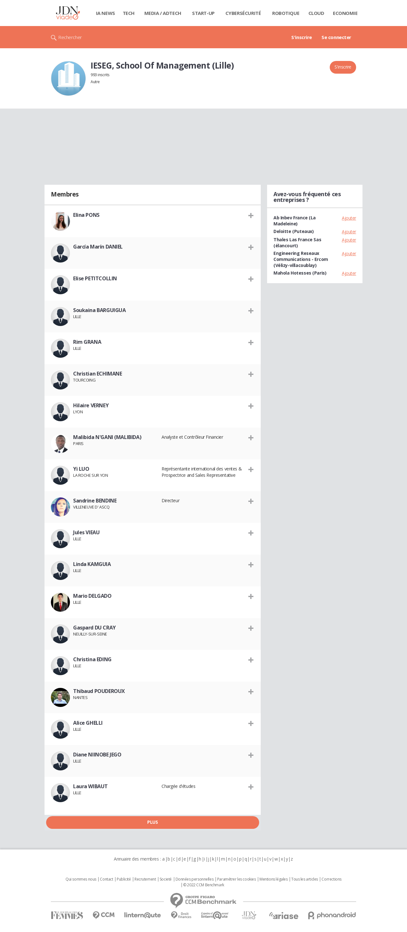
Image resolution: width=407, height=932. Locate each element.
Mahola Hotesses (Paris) (299, 273)
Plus (152, 822)
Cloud (316, 13)
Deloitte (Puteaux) (293, 231)
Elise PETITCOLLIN (95, 278)
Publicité (124, 879)
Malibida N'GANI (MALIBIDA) (107, 437)
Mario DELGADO (92, 595)
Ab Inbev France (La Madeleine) (294, 221)
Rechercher (70, 37)
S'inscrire (301, 37)
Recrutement (145, 879)
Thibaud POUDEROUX (99, 691)
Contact (106, 879)
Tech (129, 13)
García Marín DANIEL (98, 246)
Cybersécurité (243, 13)
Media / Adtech (162, 13)
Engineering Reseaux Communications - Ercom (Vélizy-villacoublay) (300, 259)
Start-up (203, 13)
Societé (166, 879)
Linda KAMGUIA (92, 564)
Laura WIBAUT (90, 786)
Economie (345, 13)
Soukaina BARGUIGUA (99, 310)
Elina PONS (86, 214)
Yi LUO (81, 468)
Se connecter (336, 37)
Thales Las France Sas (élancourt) (297, 242)
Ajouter (349, 218)
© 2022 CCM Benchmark (203, 885)
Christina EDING (92, 659)
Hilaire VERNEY (90, 405)
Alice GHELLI (88, 722)
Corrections (331, 879)
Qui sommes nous (81, 879)
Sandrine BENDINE (94, 500)
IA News (105, 13)
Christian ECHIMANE (97, 373)
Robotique (285, 13)
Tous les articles (304, 879)
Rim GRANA (87, 341)
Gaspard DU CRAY (94, 627)
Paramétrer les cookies (236, 879)
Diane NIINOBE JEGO (97, 754)
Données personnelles (195, 879)
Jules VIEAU (86, 532)
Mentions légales (273, 879)
